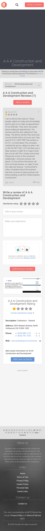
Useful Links (22, 491)
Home (22, 473)
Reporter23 (10, 112)
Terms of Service (34, 515)
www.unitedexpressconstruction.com (26, 341)
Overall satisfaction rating (23, 313)
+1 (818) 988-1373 (23, 333)
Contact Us (22, 504)
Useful (9, 182)
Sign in (21, 4)
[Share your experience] (22, 227)
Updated (22, 435)
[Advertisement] (22, 33)
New (36, 433)
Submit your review (22, 268)
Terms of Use (22, 477)
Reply (36, 182)
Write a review (34, 4)
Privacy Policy (23, 481)
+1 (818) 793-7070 (23, 336)
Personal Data (22, 488)
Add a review (22, 102)
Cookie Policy (22, 484)
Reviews (8, 84)
